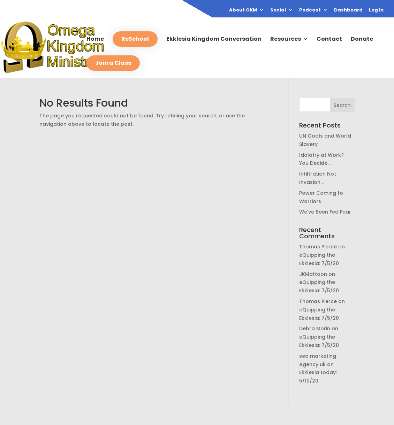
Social (278, 10)
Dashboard (348, 10)
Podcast (310, 10)
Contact (329, 40)
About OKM (243, 10)
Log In (376, 10)
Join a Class (113, 63)
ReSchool (135, 39)
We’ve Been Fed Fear (325, 211)
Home (95, 40)
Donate (362, 40)
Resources (285, 40)
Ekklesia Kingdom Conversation (214, 40)
